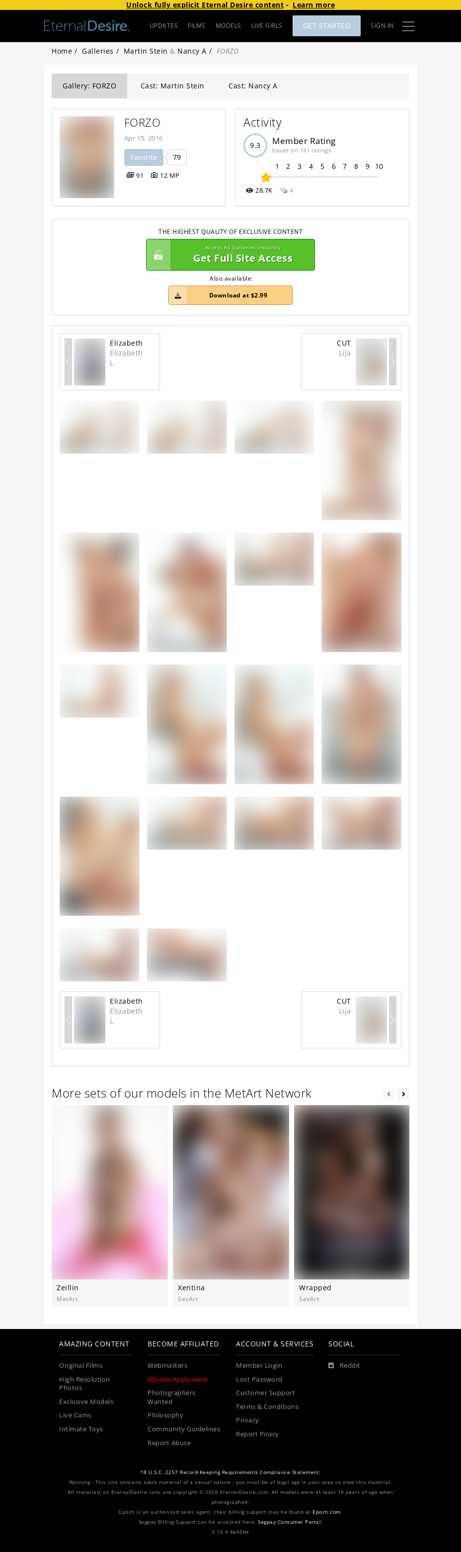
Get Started (327, 25)
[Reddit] (344, 1365)
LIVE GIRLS (267, 25)
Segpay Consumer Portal (289, 1522)
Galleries (98, 51)
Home (62, 51)
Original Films (80, 1365)
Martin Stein (146, 51)
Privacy (247, 1420)
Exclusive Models (86, 1402)
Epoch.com (326, 1512)
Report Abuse (169, 1443)
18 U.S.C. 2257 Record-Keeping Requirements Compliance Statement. (231, 1472)
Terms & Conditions (267, 1407)
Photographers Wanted (172, 1397)
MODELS (228, 25)
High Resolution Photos (84, 1384)
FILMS (197, 25)
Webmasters (167, 1365)
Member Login (259, 1365)
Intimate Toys (81, 1429)
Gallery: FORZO (89, 85)
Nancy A (192, 51)
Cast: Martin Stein (173, 85)
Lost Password (259, 1379)
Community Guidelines (184, 1429)
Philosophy (165, 1415)
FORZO (142, 122)
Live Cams (75, 1415)
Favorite (144, 157)
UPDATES (164, 25)
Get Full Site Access (228, 254)
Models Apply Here (178, 1379)
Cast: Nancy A (253, 85)
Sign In (382, 25)
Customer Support (265, 1393)
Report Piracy (257, 1434)
